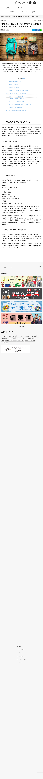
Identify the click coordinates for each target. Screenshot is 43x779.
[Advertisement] (21, 367)
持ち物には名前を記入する (14, 107)
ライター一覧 (21, 649)
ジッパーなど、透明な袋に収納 (15, 101)
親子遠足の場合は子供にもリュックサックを (19, 104)
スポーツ (19, 338)
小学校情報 (27, 336)
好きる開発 (12, 11)
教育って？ (9, 7)
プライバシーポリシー (20, 659)
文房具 (26, 340)
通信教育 (29, 338)
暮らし (33, 11)
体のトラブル (21, 340)
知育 (14, 338)
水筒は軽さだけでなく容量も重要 (16, 99)
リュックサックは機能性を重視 (15, 96)
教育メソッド (5, 338)
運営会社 (21, 653)
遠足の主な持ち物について (14, 84)
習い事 (14, 336)
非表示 (23, 78)
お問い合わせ (21, 656)
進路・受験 (24, 11)
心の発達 (34, 336)
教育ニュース (35, 338)
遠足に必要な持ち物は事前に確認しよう (16, 110)
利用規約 (21, 663)
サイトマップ (21, 666)
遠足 (8, 29)
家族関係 (7, 340)
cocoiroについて (20, 646)
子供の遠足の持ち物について (14, 81)
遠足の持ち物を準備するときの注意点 (16, 93)
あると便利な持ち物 (13, 87)
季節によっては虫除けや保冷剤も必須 (17, 90)
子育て (23, 338)
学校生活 (3, 29)
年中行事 (4, 336)
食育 (3, 340)
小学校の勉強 (5, 343)
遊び (10, 338)
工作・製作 (32, 340)
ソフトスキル (21, 336)
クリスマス (13, 340)
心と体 (20, 7)
